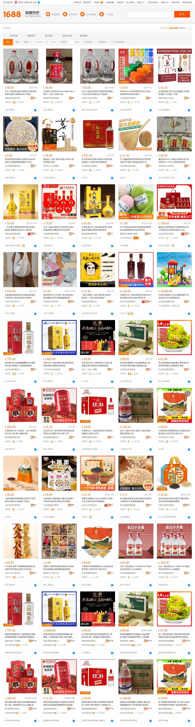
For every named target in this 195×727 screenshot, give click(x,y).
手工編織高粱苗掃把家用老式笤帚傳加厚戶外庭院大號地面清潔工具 (135, 160)
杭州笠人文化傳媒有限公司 (52, 166)
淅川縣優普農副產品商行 (13, 166)
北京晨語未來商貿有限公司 (129, 369)
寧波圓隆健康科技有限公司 (52, 437)
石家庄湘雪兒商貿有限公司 (167, 505)
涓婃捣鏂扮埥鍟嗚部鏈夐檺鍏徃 (129, 709)
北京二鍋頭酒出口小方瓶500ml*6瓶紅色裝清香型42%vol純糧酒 (174, 567)
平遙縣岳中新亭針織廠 (52, 301)
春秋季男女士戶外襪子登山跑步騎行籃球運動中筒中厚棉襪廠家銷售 (58, 296)
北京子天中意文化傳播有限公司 (13, 573)
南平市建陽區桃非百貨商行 (167, 573)
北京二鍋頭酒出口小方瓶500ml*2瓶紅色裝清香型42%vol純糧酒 (136, 567)
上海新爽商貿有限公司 (129, 437)
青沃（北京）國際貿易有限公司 (90, 369)
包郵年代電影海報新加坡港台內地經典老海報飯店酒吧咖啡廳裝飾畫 (58, 567)
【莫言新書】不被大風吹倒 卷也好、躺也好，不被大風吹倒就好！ (97, 296)
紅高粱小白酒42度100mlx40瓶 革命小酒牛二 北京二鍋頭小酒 (58, 92)
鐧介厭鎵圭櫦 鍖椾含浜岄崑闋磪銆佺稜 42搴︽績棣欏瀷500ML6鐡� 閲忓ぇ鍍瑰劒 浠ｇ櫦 (20, 703)
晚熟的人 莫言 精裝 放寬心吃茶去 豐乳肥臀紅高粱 (58, 160)
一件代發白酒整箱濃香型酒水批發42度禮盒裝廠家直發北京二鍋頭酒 (20, 228)
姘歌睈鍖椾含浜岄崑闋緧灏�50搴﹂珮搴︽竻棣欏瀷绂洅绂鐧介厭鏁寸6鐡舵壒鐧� (58, 635)
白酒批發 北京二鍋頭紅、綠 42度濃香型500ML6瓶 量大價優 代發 (20, 432)
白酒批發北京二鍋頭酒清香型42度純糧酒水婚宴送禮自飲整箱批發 (97, 228)
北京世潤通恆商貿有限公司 (167, 369)
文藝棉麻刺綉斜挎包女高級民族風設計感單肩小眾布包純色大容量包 (20, 296)
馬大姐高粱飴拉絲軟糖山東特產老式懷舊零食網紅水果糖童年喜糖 (174, 364)
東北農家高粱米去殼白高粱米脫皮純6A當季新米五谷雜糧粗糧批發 (136, 499)
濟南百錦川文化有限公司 (167, 98)
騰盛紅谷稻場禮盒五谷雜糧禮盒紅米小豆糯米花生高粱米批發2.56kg (174, 228)
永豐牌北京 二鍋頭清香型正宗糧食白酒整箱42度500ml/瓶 (97, 432)
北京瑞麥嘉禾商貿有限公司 (52, 505)
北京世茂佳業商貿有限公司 (13, 505)
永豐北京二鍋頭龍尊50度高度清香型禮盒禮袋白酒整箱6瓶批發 (58, 364)
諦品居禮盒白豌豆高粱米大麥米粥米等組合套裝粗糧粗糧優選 (174, 499)
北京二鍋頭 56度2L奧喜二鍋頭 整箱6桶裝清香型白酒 (135, 432)
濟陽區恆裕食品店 (12, 98)
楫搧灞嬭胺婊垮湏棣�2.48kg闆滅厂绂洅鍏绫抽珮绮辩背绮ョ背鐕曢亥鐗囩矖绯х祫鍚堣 (135, 635)
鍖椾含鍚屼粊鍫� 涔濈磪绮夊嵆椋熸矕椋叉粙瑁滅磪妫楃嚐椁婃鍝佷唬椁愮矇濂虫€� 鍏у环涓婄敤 (58, 703)
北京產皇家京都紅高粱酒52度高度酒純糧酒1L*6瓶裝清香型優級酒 (97, 160)
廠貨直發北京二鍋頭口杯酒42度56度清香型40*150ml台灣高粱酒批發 (174, 160)
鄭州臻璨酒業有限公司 (13, 437)
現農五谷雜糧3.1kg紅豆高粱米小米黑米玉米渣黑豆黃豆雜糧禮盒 (97, 499)
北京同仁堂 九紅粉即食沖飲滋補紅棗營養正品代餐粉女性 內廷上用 (58, 432)
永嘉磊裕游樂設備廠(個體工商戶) (167, 301)
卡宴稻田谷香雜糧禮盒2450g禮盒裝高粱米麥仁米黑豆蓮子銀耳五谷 (174, 432)
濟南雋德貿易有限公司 (90, 437)
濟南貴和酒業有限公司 (13, 234)
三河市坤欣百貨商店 (51, 369)
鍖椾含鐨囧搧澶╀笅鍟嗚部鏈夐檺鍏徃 (167, 709)
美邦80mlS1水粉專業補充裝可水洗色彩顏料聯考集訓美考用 (135, 92)
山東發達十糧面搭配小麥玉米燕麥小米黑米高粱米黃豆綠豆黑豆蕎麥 (58, 499)
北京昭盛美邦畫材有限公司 (129, 98)
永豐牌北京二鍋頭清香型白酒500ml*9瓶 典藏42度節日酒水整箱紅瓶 (136, 296)
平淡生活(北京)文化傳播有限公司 (13, 301)
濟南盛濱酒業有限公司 (90, 234)
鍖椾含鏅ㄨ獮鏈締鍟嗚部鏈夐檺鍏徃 (129, 641)
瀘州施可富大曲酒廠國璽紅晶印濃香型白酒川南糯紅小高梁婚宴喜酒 (20, 364)
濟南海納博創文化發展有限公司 (90, 301)
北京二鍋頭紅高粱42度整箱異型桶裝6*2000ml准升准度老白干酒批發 (97, 92)
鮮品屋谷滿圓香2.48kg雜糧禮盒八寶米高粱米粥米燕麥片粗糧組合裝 (135, 364)
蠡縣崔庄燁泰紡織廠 (128, 234)
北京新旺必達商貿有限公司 (90, 166)
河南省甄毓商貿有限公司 (90, 573)
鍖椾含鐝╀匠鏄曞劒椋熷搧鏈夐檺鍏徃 (13, 641)
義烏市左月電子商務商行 (52, 573)
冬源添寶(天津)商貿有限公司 (167, 234)
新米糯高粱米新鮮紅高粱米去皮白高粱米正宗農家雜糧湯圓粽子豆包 (20, 160)
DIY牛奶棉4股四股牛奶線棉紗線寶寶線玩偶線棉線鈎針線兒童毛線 (135, 228)
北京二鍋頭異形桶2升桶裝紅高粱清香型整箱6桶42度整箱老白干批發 (20, 92)
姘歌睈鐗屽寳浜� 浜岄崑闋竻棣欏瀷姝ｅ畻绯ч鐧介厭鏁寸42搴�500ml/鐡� (97, 703)
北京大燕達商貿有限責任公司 (129, 301)
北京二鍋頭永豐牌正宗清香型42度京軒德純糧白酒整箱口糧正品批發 (58, 228)
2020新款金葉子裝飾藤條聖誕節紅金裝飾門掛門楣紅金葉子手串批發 (20, 567)
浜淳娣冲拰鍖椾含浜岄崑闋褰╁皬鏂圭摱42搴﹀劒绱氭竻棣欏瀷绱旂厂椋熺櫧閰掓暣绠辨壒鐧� (97, 635)
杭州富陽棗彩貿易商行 (129, 573)
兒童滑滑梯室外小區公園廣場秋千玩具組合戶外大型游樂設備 (174, 296)
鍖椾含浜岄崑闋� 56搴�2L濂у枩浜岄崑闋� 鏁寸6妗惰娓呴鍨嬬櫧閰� (135, 703)
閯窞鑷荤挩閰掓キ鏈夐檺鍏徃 (13, 709)
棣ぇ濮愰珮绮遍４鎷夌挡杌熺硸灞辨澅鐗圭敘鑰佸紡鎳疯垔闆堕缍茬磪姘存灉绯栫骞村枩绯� (174, 635)
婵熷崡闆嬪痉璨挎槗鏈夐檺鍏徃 (90, 709)
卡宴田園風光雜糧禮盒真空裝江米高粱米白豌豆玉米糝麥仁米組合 (20, 499)
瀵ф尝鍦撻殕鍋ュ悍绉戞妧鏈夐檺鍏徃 (52, 709)
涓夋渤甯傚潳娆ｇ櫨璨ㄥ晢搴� (52, 641)
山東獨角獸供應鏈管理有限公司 (52, 234)
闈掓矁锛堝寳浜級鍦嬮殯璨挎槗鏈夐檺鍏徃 (90, 641)
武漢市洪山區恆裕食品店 (90, 98)
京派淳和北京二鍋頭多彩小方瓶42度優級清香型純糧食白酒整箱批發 (97, 364)
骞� (34, 641)
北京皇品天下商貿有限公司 (167, 437)
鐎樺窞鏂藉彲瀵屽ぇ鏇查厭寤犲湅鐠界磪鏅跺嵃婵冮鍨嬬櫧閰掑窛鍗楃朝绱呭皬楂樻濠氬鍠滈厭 (20, 635)
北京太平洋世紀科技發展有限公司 (90, 505)
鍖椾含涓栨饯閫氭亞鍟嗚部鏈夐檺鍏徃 (167, 641)
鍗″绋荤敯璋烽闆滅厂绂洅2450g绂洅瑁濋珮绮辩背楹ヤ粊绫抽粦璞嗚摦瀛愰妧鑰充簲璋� (174, 703)
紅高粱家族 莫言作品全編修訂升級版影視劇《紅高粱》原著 (174, 92)
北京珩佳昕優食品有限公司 (13, 369)
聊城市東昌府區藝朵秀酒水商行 (52, 98)
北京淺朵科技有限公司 (129, 166)
